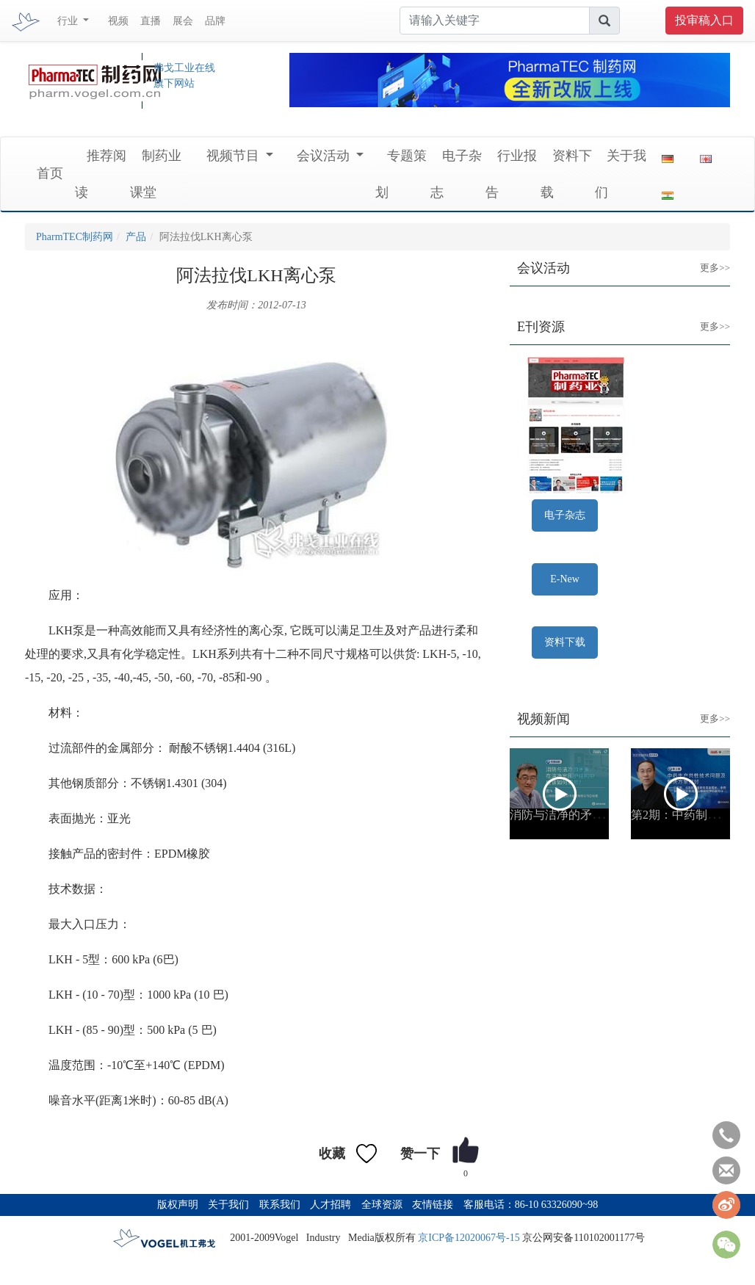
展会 (183, 20)
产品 (136, 236)
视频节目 (234, 155)
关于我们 (228, 1204)
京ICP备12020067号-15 (468, 1237)
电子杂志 (564, 515)
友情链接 (432, 1204)
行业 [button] (69, 20)
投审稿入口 (704, 20)
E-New (564, 578)
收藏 (332, 1153)
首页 (50, 173)
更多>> (704, 256)
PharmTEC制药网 (74, 236)
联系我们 (279, 1204)
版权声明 (177, 1204)
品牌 (215, 20)
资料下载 (564, 642)
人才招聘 (330, 1204)
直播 (150, 20)
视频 (118, 20)
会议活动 (325, 155)
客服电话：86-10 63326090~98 (531, 1204)
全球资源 (381, 1204)
